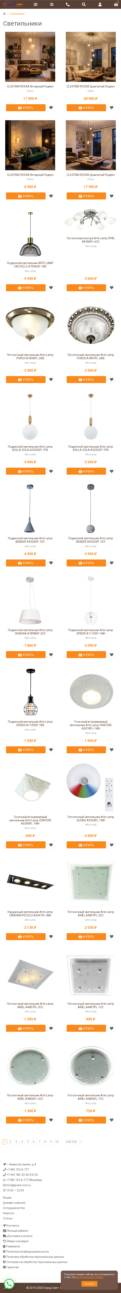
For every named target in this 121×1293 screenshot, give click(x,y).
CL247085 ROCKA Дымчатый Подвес (91, 86)
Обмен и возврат (17, 1241)
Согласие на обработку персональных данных (36, 1262)
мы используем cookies (89, 1277)
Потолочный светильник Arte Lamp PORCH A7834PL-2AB (30, 356)
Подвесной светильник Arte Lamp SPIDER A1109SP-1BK (30, 723)
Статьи (7, 1218)
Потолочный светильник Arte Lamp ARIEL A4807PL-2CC (30, 1005)
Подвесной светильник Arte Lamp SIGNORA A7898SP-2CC (30, 631)
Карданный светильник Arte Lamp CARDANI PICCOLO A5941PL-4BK (30, 913)
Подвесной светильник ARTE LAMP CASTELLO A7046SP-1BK (30, 264)
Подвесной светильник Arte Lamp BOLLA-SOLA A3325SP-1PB (90, 448)
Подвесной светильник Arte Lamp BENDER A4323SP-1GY (90, 540)
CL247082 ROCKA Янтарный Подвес (30, 174)
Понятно (89, 1283)
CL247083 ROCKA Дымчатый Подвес (91, 174)
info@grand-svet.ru (18, 1185)
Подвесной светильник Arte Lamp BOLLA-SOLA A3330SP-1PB (30, 448)
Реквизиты (13, 1246)
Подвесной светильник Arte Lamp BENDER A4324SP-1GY (30, 540)
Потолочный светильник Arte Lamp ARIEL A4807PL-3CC (91, 913)
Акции (7, 1197)
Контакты (12, 1225)
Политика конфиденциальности (27, 1251)
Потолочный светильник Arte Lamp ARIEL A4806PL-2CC (30, 1097)
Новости (8, 1213)
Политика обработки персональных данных (35, 1256)
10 (56, 1142)
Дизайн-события (14, 1202)
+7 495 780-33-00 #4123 (22, 1174)
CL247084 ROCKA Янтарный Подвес (30, 86)
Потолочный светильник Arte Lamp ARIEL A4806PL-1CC (91, 1097)
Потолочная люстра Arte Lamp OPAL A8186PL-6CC (91, 240)
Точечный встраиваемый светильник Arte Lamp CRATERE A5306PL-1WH (30, 820)
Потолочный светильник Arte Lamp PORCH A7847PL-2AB (91, 356)
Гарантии (12, 1267)
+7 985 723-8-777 (17, 1169)
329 (74, 1142)
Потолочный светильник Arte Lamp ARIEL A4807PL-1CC (91, 1005)
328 (68, 1142)
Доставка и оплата (19, 1236)
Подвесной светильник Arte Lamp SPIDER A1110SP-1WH (90, 631)
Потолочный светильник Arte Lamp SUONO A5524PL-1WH (91, 818)
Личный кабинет (18, 1230)
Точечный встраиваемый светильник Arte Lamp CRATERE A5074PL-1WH (91, 725)
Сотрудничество (14, 1208)
